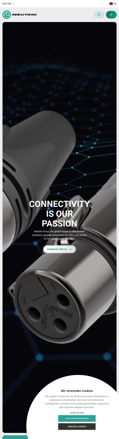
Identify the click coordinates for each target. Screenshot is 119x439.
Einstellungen (94, 426)
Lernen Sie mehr (77, 412)
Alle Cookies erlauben (60, 426)
